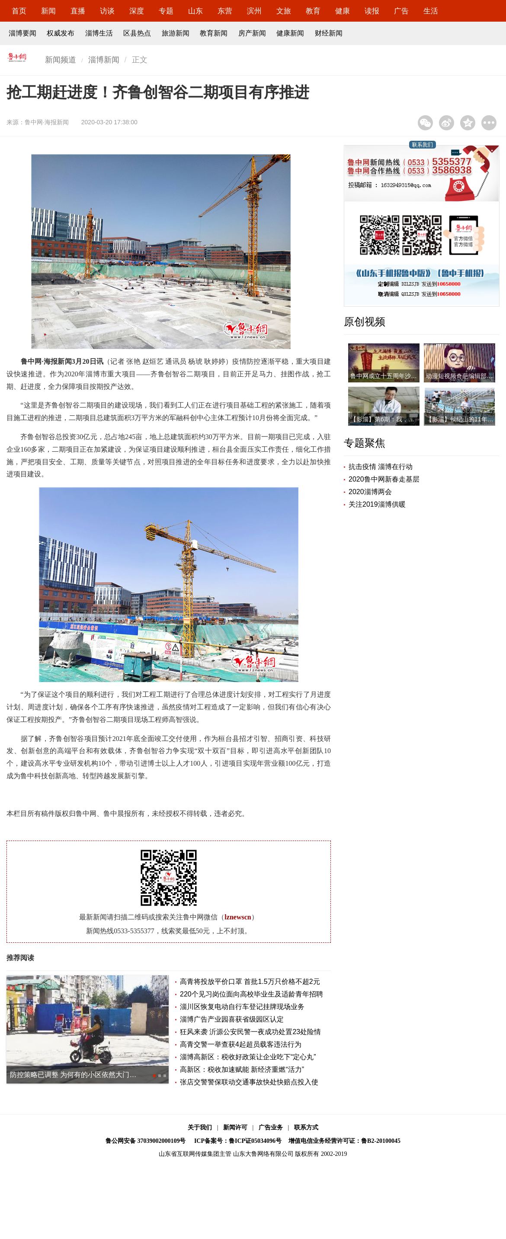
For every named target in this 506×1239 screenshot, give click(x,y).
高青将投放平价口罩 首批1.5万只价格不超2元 (250, 981)
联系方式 (306, 1127)
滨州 (254, 11)
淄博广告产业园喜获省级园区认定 (232, 1019)
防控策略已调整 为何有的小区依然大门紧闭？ (80, 1074)
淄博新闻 (103, 59)
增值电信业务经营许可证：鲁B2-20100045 (344, 1141)
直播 (77, 11)
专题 (166, 11)
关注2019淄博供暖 (377, 504)
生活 (430, 11)
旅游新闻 (175, 33)
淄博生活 (99, 33)
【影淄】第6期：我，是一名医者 (394, 419)
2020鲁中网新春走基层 (384, 479)
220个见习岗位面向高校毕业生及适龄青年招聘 (251, 994)
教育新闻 (213, 33)
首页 (19, 11)
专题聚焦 (364, 443)
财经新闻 (329, 33)
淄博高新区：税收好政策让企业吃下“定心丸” (248, 1057)
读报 (372, 11)
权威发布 (60, 33)
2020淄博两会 (370, 491)
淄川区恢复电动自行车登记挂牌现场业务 (242, 1006)
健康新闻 (290, 33)
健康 (342, 11)
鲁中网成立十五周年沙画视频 (389, 375)
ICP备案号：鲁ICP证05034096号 (238, 1141)
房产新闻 (252, 33)
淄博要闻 (22, 33)
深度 (136, 11)
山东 (195, 11)
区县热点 (137, 33)
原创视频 (364, 321)
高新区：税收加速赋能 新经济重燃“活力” (242, 1069)
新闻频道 (60, 59)
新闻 (48, 11)
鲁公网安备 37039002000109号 (146, 1141)
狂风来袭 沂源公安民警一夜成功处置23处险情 (250, 1031)
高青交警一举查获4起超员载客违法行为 (240, 1044)
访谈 (107, 11)
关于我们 (200, 1127)
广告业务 (271, 1127)
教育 (313, 11)
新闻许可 (235, 1127)
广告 (401, 11)
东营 (225, 11)
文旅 (283, 11)
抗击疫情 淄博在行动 (381, 466)
